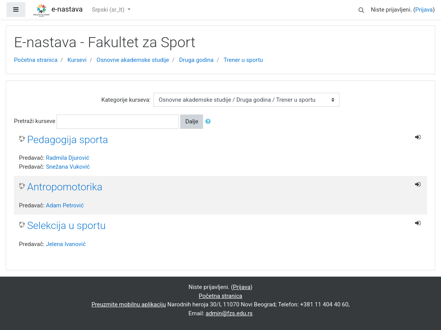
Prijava (424, 9)
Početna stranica (35, 59)
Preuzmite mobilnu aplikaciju (128, 304)
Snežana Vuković (68, 166)
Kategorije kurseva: (126, 99)
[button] (361, 9)
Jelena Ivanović (66, 244)
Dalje (191, 121)
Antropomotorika (64, 187)
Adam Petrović (65, 205)
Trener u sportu (243, 59)
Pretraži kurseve (34, 121)
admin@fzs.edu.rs (229, 313)
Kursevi (76, 59)
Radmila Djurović (67, 157)
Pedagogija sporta (67, 139)
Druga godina (196, 59)
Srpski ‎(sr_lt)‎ (109, 9)
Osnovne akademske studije (132, 59)
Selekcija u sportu (66, 225)
